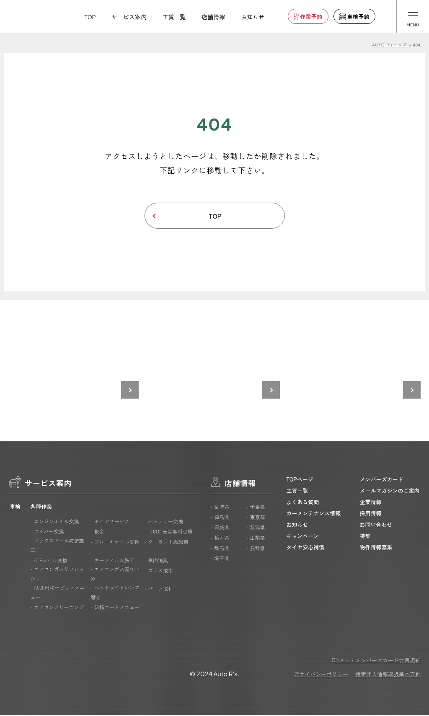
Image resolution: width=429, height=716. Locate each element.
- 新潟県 (255, 528)
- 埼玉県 (220, 559)
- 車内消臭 (156, 560)
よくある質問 (302, 503)
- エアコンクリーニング (57, 608)
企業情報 (371, 503)
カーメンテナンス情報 (313, 514)
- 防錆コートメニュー (114, 608)
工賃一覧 (174, 17)
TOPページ (299, 480)
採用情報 (371, 514)
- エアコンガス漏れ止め (114, 575)
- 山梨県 (255, 538)
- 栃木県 (220, 538)
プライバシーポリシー (321, 675)
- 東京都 (255, 517)
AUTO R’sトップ (389, 44)
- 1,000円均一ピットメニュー (57, 593)
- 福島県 (220, 517)
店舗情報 (213, 17)
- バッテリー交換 (164, 521)
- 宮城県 (220, 507)
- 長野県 (255, 548)
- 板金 (97, 532)
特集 (365, 537)
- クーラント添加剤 (166, 542)
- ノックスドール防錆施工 (57, 546)
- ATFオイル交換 (48, 560)
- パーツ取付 (159, 589)
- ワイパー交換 (47, 532)
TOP (90, 17)
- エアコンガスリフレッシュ (57, 575)
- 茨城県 (220, 528)
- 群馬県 (220, 548)
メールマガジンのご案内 (390, 491)
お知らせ (252, 17)
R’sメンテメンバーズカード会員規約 (376, 661)
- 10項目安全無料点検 (169, 532)
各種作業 (41, 508)
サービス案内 (129, 17)
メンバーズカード (381, 480)
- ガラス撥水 (159, 571)
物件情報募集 (376, 548)
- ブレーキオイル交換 (114, 542)
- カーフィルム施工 (112, 560)
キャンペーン (302, 537)
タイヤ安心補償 (305, 548)
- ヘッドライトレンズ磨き (114, 593)
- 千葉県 (255, 507)
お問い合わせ (376, 525)
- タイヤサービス (109, 521)
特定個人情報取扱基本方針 (388, 675)
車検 (15, 508)
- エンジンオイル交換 (54, 521)
